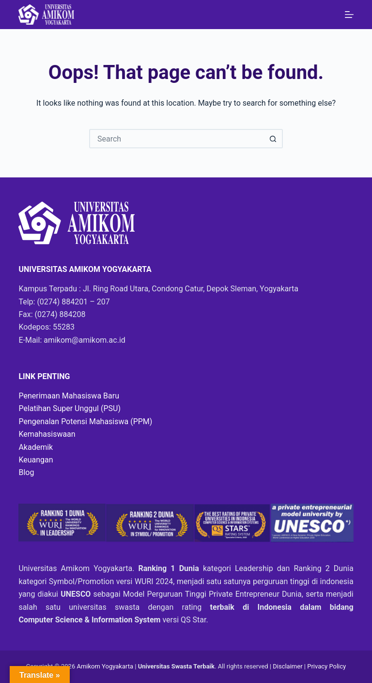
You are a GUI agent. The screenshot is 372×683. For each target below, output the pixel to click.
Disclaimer (288, 666)
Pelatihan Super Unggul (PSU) (69, 408)
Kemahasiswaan (46, 434)
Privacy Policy (326, 666)
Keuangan (35, 459)
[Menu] (349, 14)
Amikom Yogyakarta (105, 666)
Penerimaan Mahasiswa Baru (68, 395)
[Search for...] (176, 138)
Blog (26, 472)
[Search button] (273, 138)
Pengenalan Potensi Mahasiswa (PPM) (85, 421)
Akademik (35, 447)
